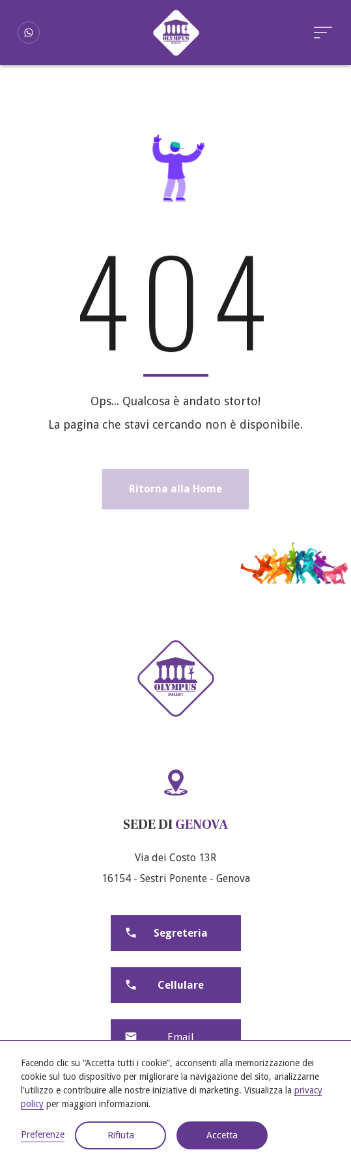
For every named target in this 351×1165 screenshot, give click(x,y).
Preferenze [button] (42, 1134)
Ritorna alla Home (175, 489)
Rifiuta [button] (120, 1135)
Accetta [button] (222, 1135)
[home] (176, 32)
